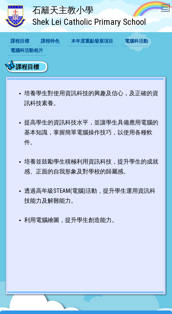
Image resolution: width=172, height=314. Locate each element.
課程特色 (50, 41)
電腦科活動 (136, 41)
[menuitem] (20, 41)
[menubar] (86, 46)
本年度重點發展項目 (92, 41)
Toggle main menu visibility (165, 5)
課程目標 (19, 41)
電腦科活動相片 (26, 50)
